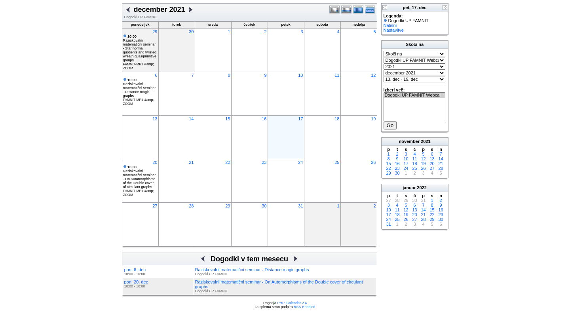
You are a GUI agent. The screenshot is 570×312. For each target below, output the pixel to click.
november (409, 141)
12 (373, 75)
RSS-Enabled (304, 307)
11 (336, 75)
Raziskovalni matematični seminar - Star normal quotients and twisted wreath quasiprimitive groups (140, 48)
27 (154, 206)
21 (191, 162)
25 (336, 162)
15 (227, 118)
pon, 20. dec (136, 282)
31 (300, 206)
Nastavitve (394, 30)
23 (264, 162)
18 (336, 118)
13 (154, 118)
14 (191, 118)
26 (373, 162)
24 (300, 162)
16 (264, 118)
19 (373, 118)
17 (300, 118)
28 (191, 206)
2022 (421, 187)
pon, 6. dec (135, 269)
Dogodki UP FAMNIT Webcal (414, 95)
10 (300, 75)
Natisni (390, 25)
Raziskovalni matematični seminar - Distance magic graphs (139, 88)
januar (409, 187)
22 (227, 162)
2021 (425, 141)
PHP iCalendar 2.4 (292, 303)
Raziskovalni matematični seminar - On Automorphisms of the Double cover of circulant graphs (139, 177)
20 (154, 162)
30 (191, 31)
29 (154, 31)
